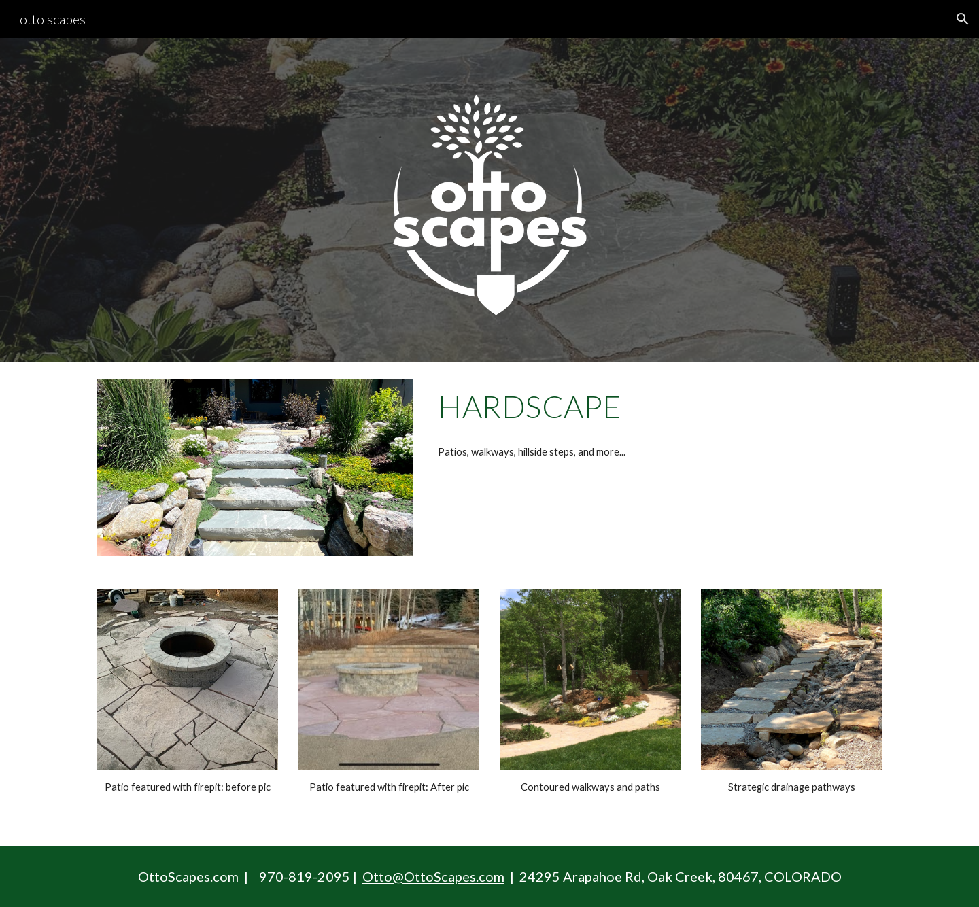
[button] (962, 19)
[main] (657, 406)
